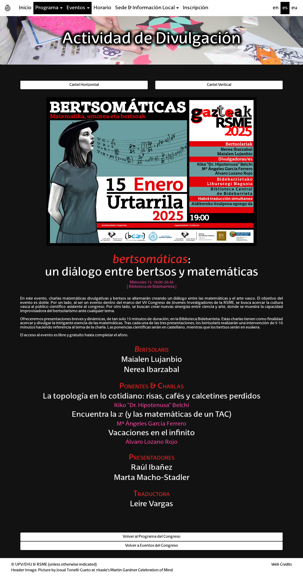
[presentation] (120, 414)
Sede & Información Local (145, 7)
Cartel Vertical (219, 85)
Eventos (76, 7)
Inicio (25, 7)
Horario (102, 7)
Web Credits (281, 565)
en (276, 7)
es (285, 7)
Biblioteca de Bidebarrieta (151, 287)
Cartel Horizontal (84, 85)
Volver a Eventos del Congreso (151, 546)
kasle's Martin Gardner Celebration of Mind (134, 570)
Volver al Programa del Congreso (151, 537)
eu (294, 7)
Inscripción (195, 7)
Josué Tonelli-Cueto (73, 570)
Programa (46, 7)
